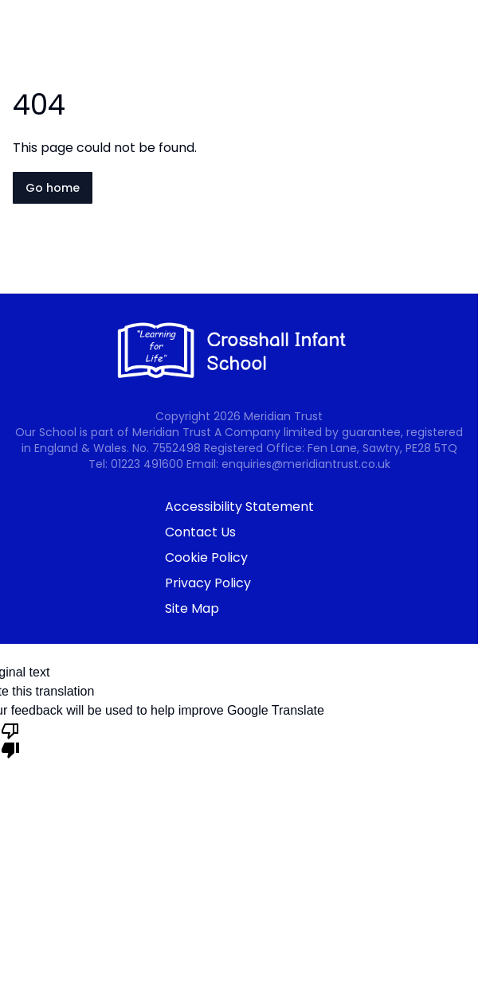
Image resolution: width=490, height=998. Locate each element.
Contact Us (200, 532)
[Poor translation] (10, 739)
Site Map (192, 608)
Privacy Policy (208, 583)
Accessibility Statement (239, 506)
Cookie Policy (206, 557)
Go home (52, 188)
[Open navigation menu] (467, 38)
